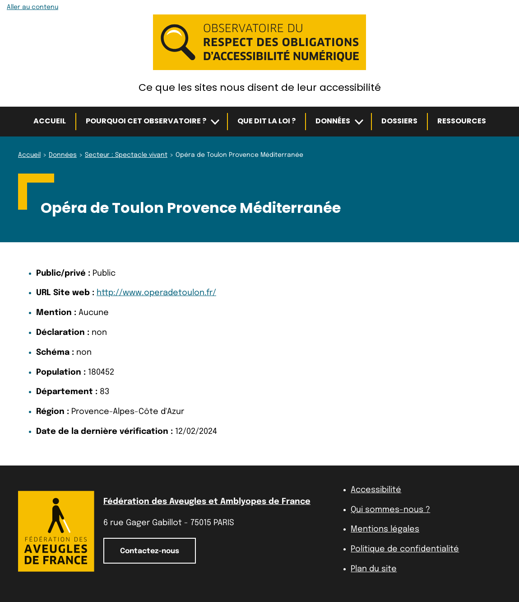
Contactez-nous (149, 551)
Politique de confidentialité (405, 549)
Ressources (461, 121)
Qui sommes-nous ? (390, 510)
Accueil (49, 121)
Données (332, 121)
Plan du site (374, 569)
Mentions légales (385, 529)
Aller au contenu (32, 7)
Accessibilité (376, 490)
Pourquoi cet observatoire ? (146, 121)
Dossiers (399, 121)
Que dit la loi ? (266, 121)
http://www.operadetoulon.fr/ (156, 293)
